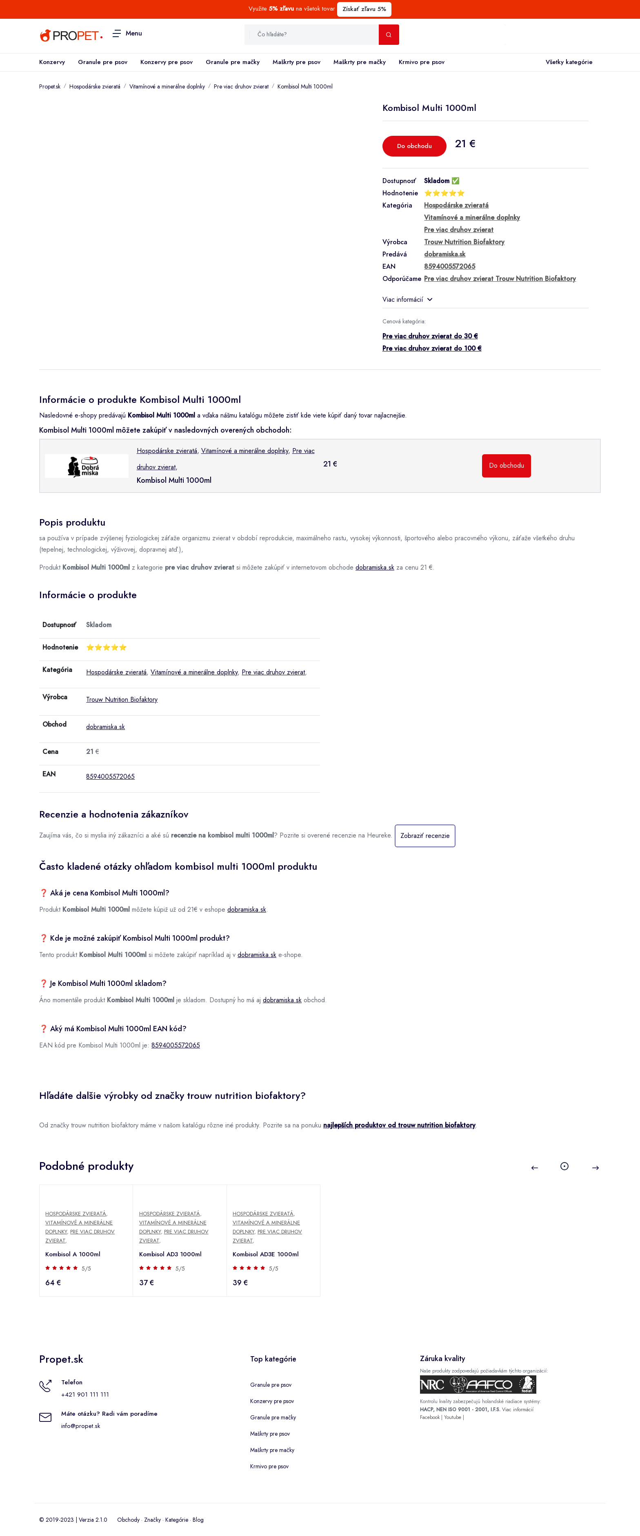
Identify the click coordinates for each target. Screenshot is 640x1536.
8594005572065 (110, 776)
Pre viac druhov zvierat (241, 86)
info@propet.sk (80, 1425)
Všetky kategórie (567, 62)
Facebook (430, 1417)
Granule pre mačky (233, 61)
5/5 (87, 1268)
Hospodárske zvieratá (94, 86)
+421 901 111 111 (85, 1394)
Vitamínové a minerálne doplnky (167, 86)
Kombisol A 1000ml (73, 1254)
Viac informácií (407, 299)
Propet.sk (49, 86)
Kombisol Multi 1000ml (305, 86)
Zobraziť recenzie (425, 835)
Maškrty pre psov (296, 61)
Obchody (128, 1520)
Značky (152, 1520)
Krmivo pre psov (421, 61)
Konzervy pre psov (166, 61)
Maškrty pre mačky (359, 61)
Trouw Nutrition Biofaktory (122, 699)
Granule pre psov (102, 61)
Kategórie (176, 1520)
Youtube (452, 1417)
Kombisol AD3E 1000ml (266, 1254)
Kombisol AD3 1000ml (171, 1254)
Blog (198, 1520)
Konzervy (52, 61)
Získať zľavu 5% (364, 8)
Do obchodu (414, 145)
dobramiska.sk (375, 567)
